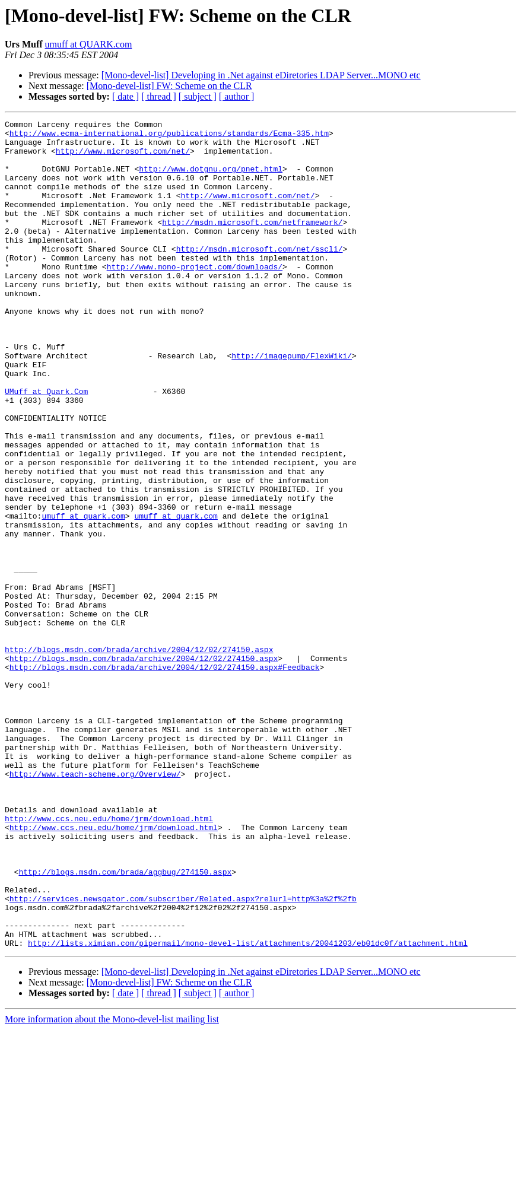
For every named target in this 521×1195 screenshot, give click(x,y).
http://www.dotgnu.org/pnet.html (210, 179)
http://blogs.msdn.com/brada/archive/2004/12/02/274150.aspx (139, 756)
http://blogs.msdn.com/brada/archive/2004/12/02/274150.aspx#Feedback (164, 777)
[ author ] (237, 96)
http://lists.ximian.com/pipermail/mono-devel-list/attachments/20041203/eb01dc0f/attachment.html (248, 1108)
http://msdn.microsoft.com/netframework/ (252, 243)
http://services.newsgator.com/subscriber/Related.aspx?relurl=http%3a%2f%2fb (183, 1055)
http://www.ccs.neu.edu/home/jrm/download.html (109, 959)
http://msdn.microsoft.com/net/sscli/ (259, 275)
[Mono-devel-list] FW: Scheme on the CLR (169, 86)
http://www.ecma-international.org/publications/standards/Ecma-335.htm (169, 136)
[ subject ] (198, 96)
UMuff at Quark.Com (46, 446)
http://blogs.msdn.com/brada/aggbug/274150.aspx (124, 1023)
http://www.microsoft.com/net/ (123, 157)
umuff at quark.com (83, 595)
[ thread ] (158, 96)
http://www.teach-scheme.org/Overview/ (95, 905)
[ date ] (125, 96)
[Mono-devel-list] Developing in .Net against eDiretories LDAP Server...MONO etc (261, 75)
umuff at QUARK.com (88, 44)
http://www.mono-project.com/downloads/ (194, 296)
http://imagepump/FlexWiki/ (291, 403)
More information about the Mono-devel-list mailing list (112, 1185)
